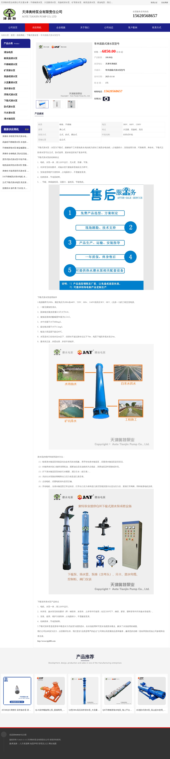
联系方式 (156, 27)
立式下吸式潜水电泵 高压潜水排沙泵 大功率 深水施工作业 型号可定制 (15, 182)
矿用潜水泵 (9, 70)
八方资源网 (24, 744)
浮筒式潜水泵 (10, 94)
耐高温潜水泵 (10, 58)
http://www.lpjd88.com (46, 641)
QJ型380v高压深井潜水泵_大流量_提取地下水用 (89, 710)
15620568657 (113, 91)
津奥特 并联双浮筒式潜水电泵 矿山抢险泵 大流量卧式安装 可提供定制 (15, 136)
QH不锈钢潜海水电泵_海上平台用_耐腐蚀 (121, 710)
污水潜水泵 (9, 113)
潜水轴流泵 (9, 119)
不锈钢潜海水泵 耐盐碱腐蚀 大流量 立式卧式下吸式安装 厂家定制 (15, 148)
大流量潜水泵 (10, 82)
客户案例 (132, 27)
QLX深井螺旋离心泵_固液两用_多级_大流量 (54, 710)
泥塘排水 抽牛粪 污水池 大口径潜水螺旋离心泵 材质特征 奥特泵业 (15, 188)
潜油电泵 (8, 52)
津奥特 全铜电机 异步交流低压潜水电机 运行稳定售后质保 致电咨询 (15, 154)
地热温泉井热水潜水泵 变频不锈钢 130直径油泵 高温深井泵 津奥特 (15, 165)
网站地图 (52, 744)
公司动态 (108, 27)
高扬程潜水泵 (10, 76)
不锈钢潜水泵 (10, 64)
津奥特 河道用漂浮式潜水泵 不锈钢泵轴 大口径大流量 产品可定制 (15, 171)
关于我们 (84, 27)
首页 (13, 35)
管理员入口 (43, 744)
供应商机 (36, 27)
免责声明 (34, 744)
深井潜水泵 (9, 88)
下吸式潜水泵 (32, 35)
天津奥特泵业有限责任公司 (38, 740)
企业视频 (60, 27)
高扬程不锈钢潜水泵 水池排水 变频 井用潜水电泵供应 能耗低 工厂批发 (15, 142)
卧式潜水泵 (9, 106)
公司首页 (12, 27)
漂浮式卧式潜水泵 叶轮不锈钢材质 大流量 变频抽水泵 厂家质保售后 (15, 159)
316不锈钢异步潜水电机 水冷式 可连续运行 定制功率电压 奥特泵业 (15, 177)
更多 (27, 129)
